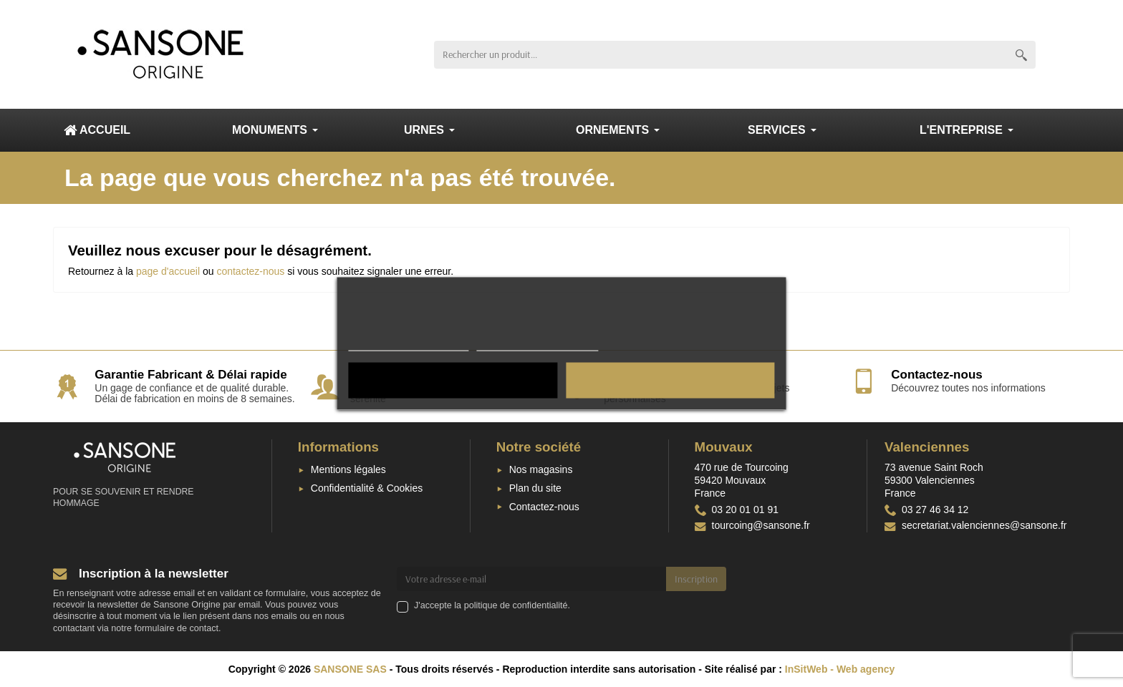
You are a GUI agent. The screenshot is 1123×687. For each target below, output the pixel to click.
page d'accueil (168, 271)
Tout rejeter (453, 381)
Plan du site (535, 488)
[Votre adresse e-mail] (531, 579)
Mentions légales (348, 469)
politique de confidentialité (516, 605)
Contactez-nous (544, 506)
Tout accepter (670, 381)
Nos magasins (541, 469)
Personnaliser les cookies (537, 344)
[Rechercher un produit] (720, 55)
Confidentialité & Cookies (367, 488)
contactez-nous (250, 271)
